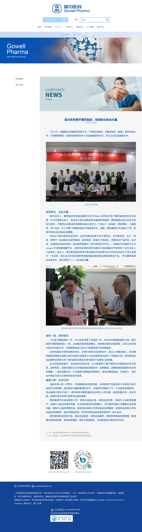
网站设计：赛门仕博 (32, 503)
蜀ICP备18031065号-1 (53, 493)
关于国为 (48, 27)
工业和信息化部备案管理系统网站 (64, 513)
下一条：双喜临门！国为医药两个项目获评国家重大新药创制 (68, 436)
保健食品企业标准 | (22, 500)
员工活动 (77, 35)
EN (76, 20)
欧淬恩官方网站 (71, 500)
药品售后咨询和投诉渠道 (43, 500)
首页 (39, 27)
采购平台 (79, 27)
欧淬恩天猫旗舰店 (88, 500)
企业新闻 (65, 35)
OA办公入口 (56, 20)
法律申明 (59, 500)
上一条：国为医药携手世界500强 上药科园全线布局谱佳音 (67, 433)
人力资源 (90, 27)
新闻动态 (58, 27)
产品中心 (69, 27)
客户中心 (100, 27)
